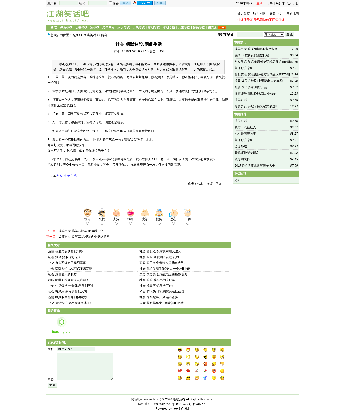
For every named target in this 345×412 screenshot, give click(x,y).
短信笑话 (199, 27)
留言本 (212, 27)
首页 (75, 35)
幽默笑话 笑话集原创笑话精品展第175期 (262, 74)
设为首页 (243, 13)
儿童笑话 (184, 27)
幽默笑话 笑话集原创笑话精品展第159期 (262, 61)
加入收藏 (259, 13)
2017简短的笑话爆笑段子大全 (255, 165)
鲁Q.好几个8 (243, 68)
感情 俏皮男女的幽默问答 (65, 251)
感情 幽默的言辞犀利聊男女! (67, 297)
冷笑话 (94, 27)
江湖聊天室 (245, 20)
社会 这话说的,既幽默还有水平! (69, 303)
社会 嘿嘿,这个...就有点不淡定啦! (70, 268)
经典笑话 (66, 27)
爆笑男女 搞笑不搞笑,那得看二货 (81, 231)
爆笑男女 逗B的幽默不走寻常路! (256, 49)
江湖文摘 (169, 27)
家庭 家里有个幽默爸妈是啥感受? (162, 263)
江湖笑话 (154, 27)
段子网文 (108, 27)
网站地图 (292, 13)
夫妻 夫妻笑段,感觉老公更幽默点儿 (163, 274)
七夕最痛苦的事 (245, 133)
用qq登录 (142, 3)
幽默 (60, 175)
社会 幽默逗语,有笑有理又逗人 (160, 251)
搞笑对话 (241, 100)
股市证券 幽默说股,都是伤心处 (255, 93)
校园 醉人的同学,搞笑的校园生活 (161, 291)
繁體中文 (276, 13)
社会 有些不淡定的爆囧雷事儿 (68, 263)
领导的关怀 (242, 159)
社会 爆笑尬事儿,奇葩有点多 (158, 297)
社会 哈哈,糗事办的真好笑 (157, 280)
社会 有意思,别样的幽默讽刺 (67, 291)
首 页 (53, 27)
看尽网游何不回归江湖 (269, 20)
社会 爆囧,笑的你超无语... (65, 257)
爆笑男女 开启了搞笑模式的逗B (256, 106)
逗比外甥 (241, 146)
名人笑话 (123, 27)
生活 (74, 175)
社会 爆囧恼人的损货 (62, 274)
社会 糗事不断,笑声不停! (156, 285)
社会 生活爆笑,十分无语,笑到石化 (71, 285)
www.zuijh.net (150, 399)
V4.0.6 (185, 408)
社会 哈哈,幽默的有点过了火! (159, 257)
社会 (67, 175)
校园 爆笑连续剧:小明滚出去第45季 (259, 81)
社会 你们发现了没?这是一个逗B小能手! (166, 268)
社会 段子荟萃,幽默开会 (251, 87)
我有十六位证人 (245, 127)
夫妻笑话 (81, 27)
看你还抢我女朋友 (247, 152)
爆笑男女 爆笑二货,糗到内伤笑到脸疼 (84, 236)
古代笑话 (138, 27)
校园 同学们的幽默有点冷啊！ (68, 280)
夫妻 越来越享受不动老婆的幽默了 (163, 303)
